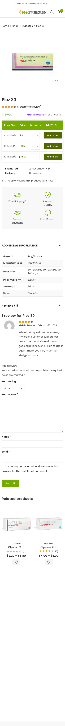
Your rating (10, 381)
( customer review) (29, 107)
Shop (15, 26)
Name (6, 436)
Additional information (20, 246)
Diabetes (27, 26)
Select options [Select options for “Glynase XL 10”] (49, 562)
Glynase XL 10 (48, 547)
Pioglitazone (35, 256)
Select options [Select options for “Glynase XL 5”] (16, 562)
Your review (10, 394)
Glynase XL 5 (16, 547)
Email (6, 451)
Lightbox (56, 82)
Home (5, 26)
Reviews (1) (10, 306)
